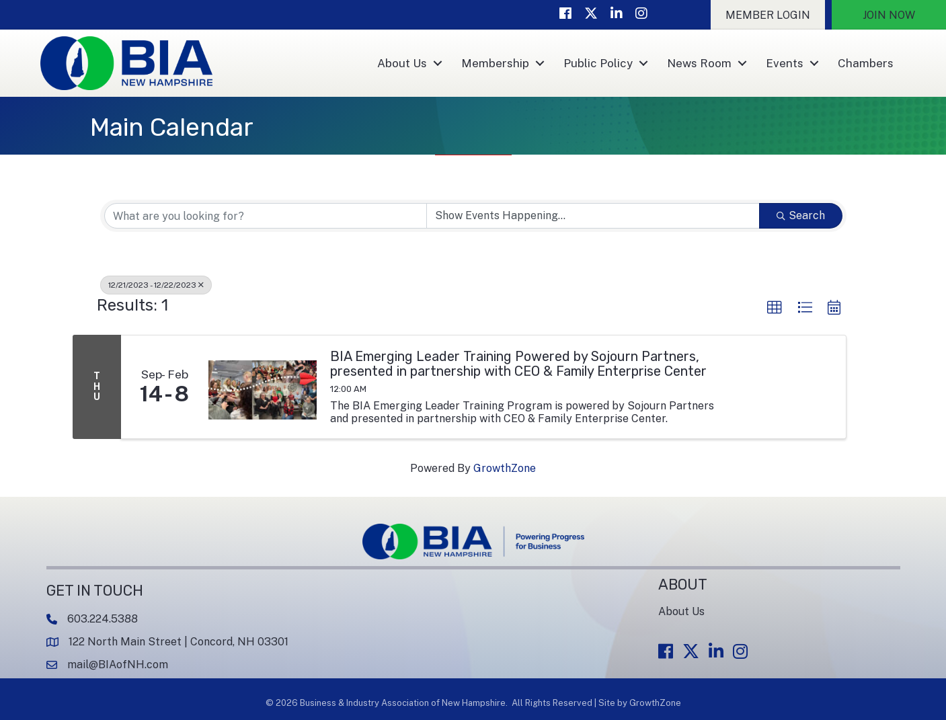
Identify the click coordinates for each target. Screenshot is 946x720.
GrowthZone (504, 468)
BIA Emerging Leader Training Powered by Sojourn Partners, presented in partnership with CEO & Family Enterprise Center (518, 363)
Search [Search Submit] (801, 215)
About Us (402, 63)
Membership (495, 63)
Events (784, 63)
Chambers (866, 63)
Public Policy (598, 63)
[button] (768, 15)
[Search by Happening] (593, 216)
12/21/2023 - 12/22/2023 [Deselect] (156, 285)
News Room (699, 63)
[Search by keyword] (265, 216)
